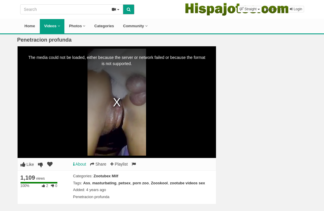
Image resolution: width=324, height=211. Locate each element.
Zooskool (159, 183)
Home (30, 26)
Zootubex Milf (106, 176)
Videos (52, 26)
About (79, 164)
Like (27, 164)
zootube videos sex (187, 183)
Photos (77, 26)
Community (135, 26)
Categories (104, 26)
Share (98, 164)
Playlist (119, 164)
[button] (250, 9)
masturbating (104, 183)
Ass (86, 183)
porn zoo (141, 183)
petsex (125, 183)
